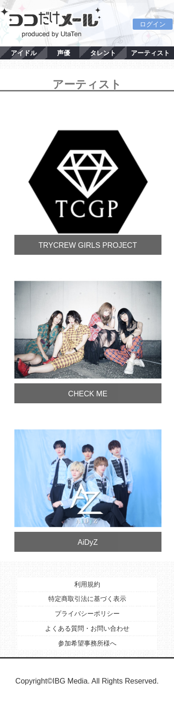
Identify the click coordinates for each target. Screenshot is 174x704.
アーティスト (150, 53)
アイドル (24, 53)
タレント (103, 53)
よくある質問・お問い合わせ (87, 628)
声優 (63, 53)
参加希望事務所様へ (87, 643)
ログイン (153, 24)
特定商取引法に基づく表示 (87, 598)
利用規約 (87, 584)
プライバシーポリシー (87, 613)
